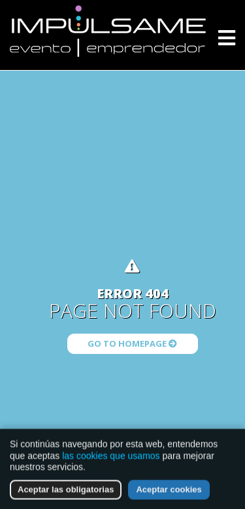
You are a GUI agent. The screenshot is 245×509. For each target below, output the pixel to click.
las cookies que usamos (110, 457)
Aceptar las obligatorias (66, 491)
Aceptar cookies (168, 491)
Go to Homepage (132, 343)
